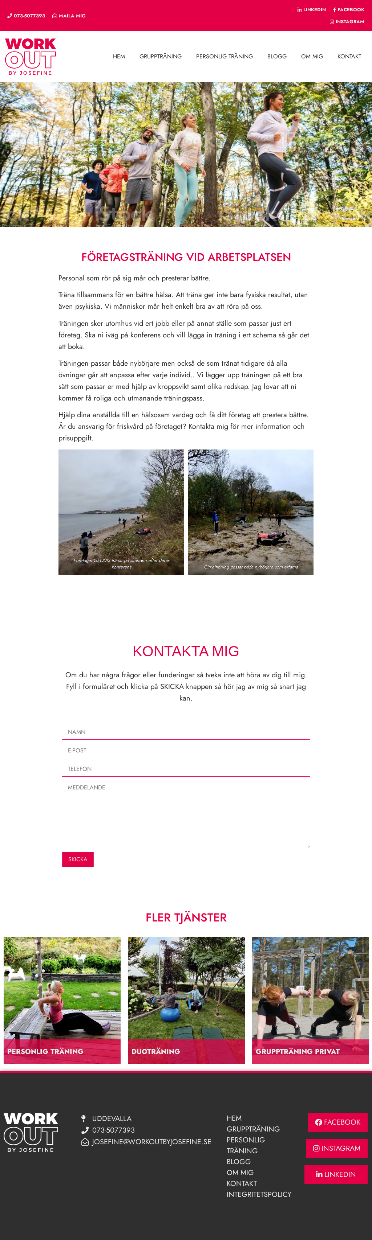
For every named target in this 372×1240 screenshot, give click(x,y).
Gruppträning (161, 56)
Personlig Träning (246, 1145)
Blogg (277, 56)
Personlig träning (224, 56)
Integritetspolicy (259, 1194)
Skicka (78, 859)
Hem (119, 56)
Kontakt (349, 56)
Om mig (312, 56)
